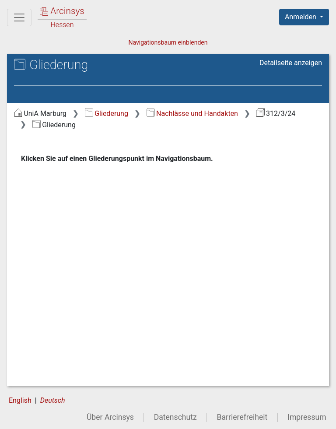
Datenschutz (175, 417)
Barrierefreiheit (242, 417)
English (20, 400)
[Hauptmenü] (19, 17)
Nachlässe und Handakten (192, 113)
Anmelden (301, 17)
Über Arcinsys (110, 417)
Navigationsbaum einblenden (167, 42)
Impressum (306, 417)
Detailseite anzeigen (290, 63)
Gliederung (106, 113)
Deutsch (52, 400)
